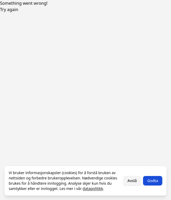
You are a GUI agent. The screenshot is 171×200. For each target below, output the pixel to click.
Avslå (132, 180)
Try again (9, 9)
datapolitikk (93, 188)
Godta (152, 180)
